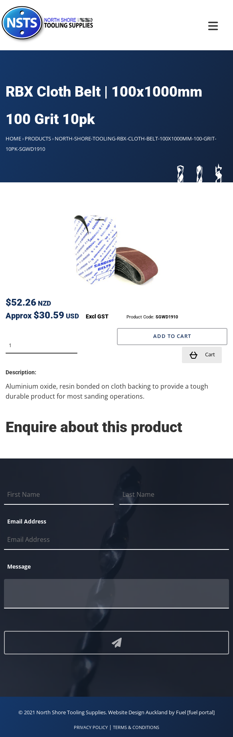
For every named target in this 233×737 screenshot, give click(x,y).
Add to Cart (172, 336)
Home (13, 138)
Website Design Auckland (138, 712)
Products (38, 138)
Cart (202, 355)
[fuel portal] (201, 712)
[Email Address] (116, 540)
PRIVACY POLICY (91, 727)
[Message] (116, 594)
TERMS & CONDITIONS (136, 727)
